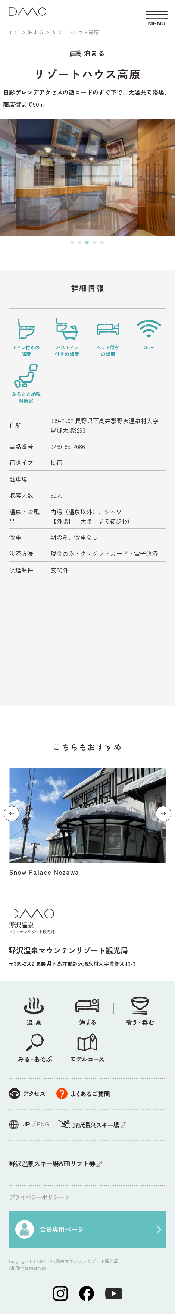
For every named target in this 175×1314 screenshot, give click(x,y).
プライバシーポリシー (36, 1196)
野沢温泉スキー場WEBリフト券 (52, 1163)
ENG (43, 1123)
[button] (72, 242)
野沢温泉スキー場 (95, 1124)
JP (26, 1123)
